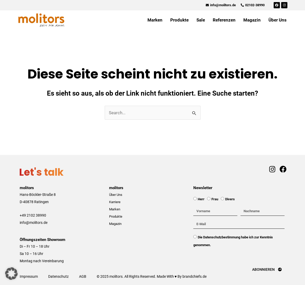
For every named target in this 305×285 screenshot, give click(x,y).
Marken (154, 20)
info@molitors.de (33, 222)
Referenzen (224, 20)
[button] (11, 273)
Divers (230, 199)
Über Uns (277, 20)
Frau (214, 199)
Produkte (179, 20)
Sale (200, 20)
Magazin (252, 20)
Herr (201, 199)
